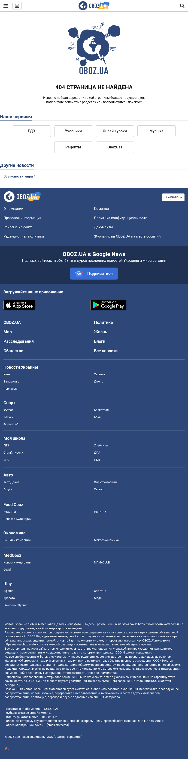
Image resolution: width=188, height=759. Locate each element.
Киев (6, 374)
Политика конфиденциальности (120, 218)
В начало (172, 197)
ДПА (97, 452)
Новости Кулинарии (17, 519)
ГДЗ (31, 131)
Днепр (98, 381)
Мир (7, 331)
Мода (98, 598)
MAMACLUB (102, 562)
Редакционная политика (23, 236)
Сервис (99, 489)
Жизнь (100, 331)
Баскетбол (101, 410)
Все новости (106, 350)
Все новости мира (18, 176)
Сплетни (100, 591)
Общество (13, 350)
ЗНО (6, 459)
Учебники (73, 131)
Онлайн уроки (115, 131)
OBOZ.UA (33, 636)
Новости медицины (17, 562)
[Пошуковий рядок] (182, 6)
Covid (7, 569)
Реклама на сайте (17, 227)
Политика (103, 322)
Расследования (18, 341)
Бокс (97, 417)
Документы (103, 227)
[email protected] (58, 725)
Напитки (100, 511)
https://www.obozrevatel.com (157, 624)
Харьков (100, 374)
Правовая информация (22, 218)
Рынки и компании (17, 540)
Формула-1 (11, 424)
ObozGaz (114, 147)
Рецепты (73, 147)
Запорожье (11, 381)
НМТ (97, 459)
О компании (13, 209)
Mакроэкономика (106, 540)
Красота (9, 598)
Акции (7, 489)
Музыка (156, 131)
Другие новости (17, 165)
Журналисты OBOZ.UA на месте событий (127, 236)
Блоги (99, 341)
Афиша (8, 591)
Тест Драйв (11, 482)
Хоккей (8, 417)
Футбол (8, 410)
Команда (101, 209)
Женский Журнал (15, 605)
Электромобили (105, 482)
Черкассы (10, 388)
